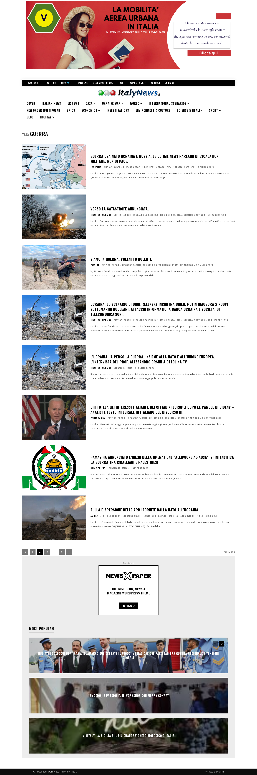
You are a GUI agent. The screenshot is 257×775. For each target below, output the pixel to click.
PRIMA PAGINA (97, 418)
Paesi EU (95, 265)
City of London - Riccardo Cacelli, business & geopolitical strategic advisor (149, 167)
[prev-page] (25, 552)
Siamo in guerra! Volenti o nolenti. (121, 259)
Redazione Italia (123, 367)
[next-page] (69, 552)
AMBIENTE (95, 516)
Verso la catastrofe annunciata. (119, 209)
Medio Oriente (98, 468)
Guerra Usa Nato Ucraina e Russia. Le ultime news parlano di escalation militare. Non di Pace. (154, 159)
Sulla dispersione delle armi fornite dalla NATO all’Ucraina (144, 509)
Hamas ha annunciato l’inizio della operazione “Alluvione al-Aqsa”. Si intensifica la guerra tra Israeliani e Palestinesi (162, 460)
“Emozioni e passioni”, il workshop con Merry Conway (128, 695)
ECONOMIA (95, 167)
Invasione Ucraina (100, 215)
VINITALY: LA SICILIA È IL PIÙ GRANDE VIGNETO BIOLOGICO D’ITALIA (128, 735)
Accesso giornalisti (214, 771)
